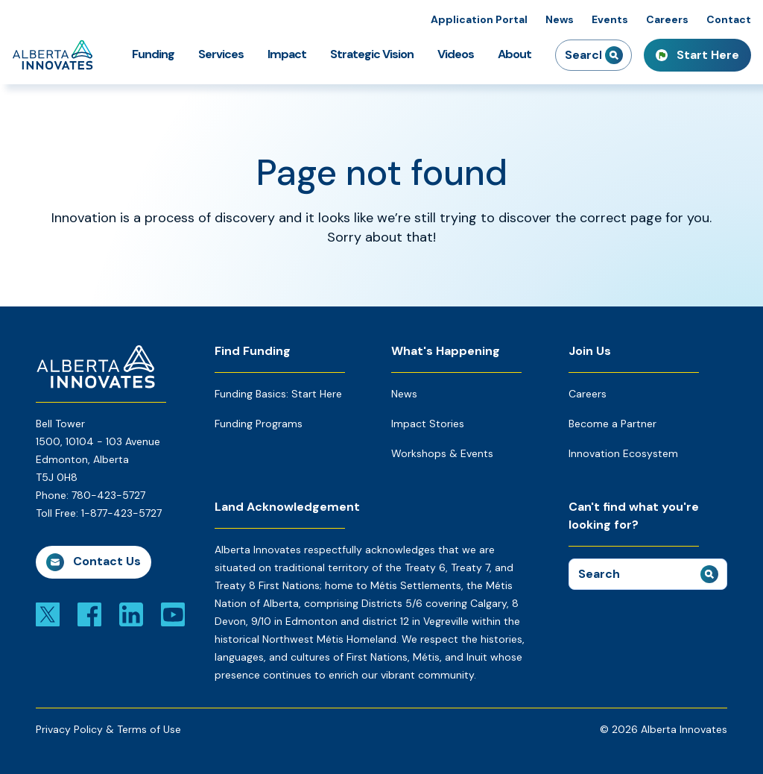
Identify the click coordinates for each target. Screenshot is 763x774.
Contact (728, 19)
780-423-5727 (108, 495)
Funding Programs (259, 423)
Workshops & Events (442, 453)
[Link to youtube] (173, 614)
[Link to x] (48, 614)
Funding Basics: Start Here (278, 393)
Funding (153, 54)
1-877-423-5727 (121, 513)
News (559, 19)
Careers (667, 19)
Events (610, 19)
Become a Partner (612, 423)
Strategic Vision (372, 54)
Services (221, 54)
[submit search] (614, 55)
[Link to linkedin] (131, 614)
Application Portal (479, 19)
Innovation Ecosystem (623, 453)
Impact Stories (427, 423)
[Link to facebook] (89, 614)
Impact (286, 54)
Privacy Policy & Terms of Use (108, 729)
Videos (455, 54)
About (514, 54)
